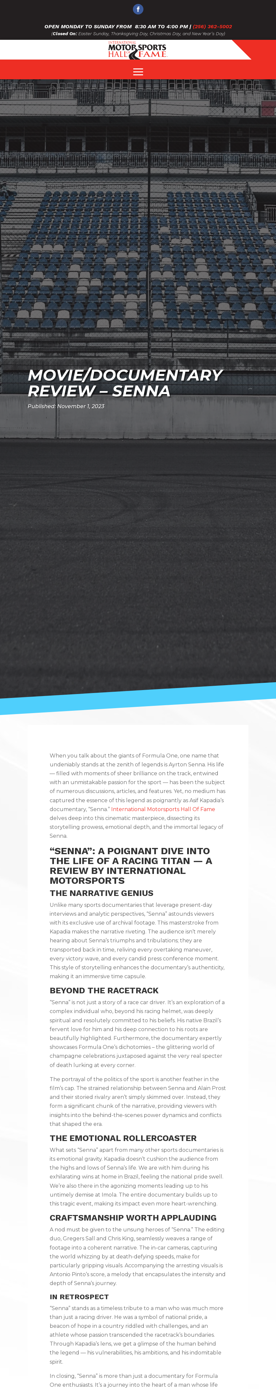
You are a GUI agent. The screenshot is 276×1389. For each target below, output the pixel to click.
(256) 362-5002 (212, 26)
